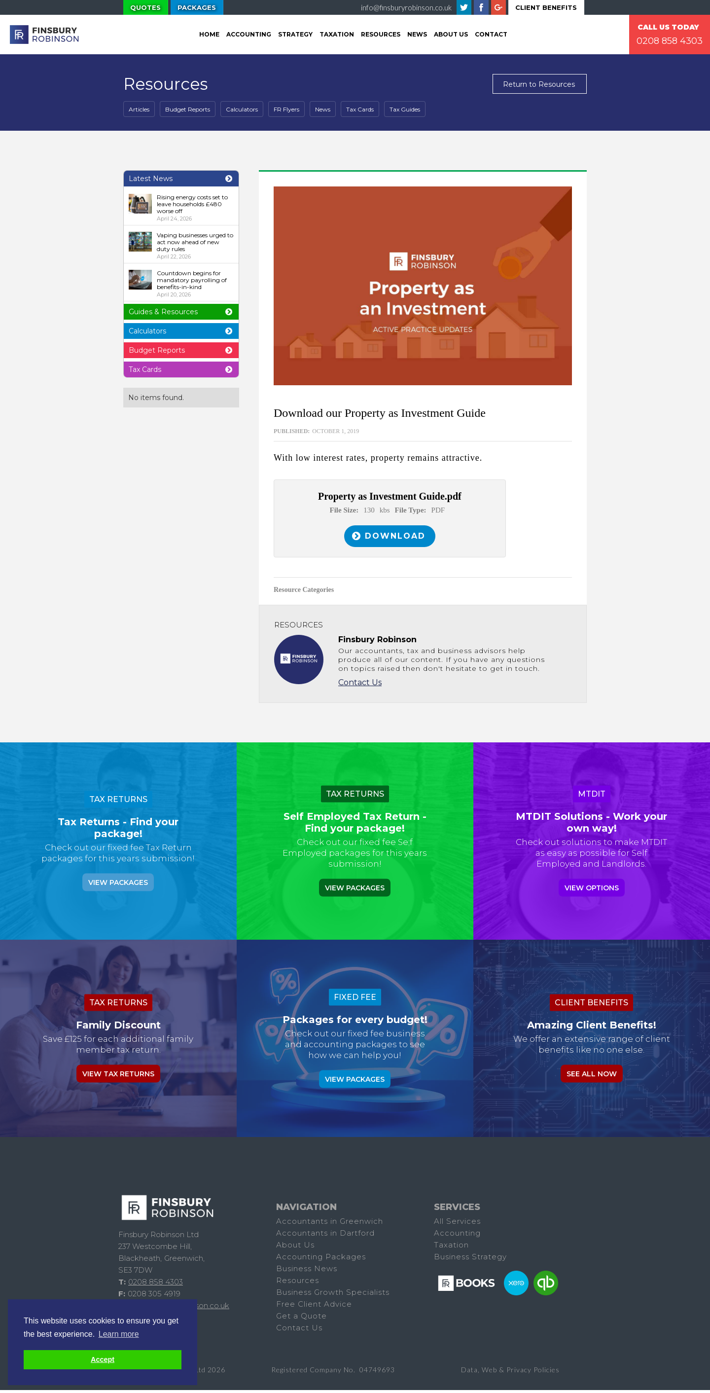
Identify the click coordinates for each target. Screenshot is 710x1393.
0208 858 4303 (670, 41)
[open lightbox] (423, 285)
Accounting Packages (321, 1259)
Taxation (451, 1247)
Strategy (295, 34)
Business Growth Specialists (333, 1295)
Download (397, 537)
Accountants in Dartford (325, 1236)
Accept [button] (102, 1359)
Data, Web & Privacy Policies (510, 1372)
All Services (457, 1224)
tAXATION (337, 34)
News (417, 34)
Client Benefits (546, 7)
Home (209, 34)
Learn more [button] (119, 1334)
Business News (306, 1271)
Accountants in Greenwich (329, 1224)
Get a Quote (301, 1318)
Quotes (145, 7)
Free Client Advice (314, 1307)
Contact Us (360, 685)
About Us (451, 34)
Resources (380, 34)
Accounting (248, 34)
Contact (491, 34)
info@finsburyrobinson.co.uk (406, 7)
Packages (197, 7)
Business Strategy (470, 1259)
